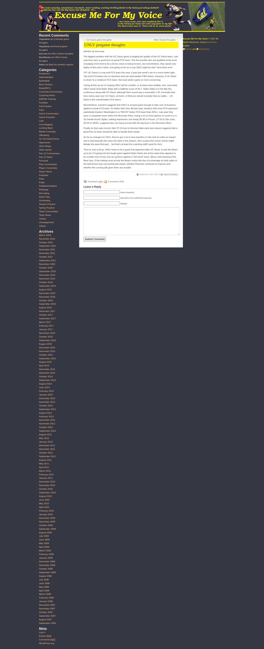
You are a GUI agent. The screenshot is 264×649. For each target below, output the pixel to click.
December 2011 (47, 445)
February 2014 (46, 391)
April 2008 (44, 590)
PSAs (42, 182)
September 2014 (47, 380)
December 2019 (47, 275)
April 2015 (44, 365)
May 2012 (44, 438)
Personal (43, 160)
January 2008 (46, 601)
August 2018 (45, 307)
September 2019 (47, 286)
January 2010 (46, 514)
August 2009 (45, 532)
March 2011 (45, 471)
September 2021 (47, 260)
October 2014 (46, 376)
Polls (41, 179)
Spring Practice (46, 207)
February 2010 (46, 510)
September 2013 (47, 409)
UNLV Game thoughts (165, 39)
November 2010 (47, 485)
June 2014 (44, 387)
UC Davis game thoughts (99, 39)
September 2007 (47, 616)
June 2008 (44, 583)
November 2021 (47, 253)
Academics (44, 73)
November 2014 (47, 373)
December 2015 (47, 347)
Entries (45, 636)
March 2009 (45, 550)
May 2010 (44, 503)
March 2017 (45, 322)
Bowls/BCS (44, 88)
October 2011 (46, 452)
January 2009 (46, 558)
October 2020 (46, 267)
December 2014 (47, 369)
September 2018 (47, 304)
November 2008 (47, 565)
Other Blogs (45, 146)
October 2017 (46, 314)
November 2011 (47, 449)
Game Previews (170, 174)
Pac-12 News (46, 157)
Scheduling (44, 200)
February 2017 (46, 325)
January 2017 (46, 329)
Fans (41, 110)
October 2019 (46, 282)
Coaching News (47, 95)
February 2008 (46, 597)
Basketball (44, 80)
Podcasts (44, 175)
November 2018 (47, 296)
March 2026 (45, 235)
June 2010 (44, 499)
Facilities (43, 102)
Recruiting (44, 193)
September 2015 (47, 358)
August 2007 (45, 619)
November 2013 (47, 402)
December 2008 (47, 561)
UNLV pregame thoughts (104, 45)
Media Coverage (47, 131)
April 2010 (44, 507)
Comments (47, 639)
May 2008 (44, 587)
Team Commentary (48, 211)
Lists (41, 120)
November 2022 (47, 238)
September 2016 (47, 340)
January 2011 (46, 478)
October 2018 (46, 300)
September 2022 (47, 246)
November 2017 (47, 311)
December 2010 (47, 481)
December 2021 (47, 249)
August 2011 (45, 460)
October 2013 (46, 405)
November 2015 (47, 351)
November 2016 (47, 333)
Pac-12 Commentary (49, 153)
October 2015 (46, 355)
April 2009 (44, 547)
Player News (45, 171)
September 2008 (47, 572)
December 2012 (47, 420)
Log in (42, 632)
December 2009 (47, 518)
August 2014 (45, 383)
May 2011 (44, 463)
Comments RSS (116, 181)
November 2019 (47, 278)
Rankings (44, 189)
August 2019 (45, 289)
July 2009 (44, 536)
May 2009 (44, 543)
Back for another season (61, 64)
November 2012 (47, 423)
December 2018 (47, 293)
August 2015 (45, 362)
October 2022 (46, 242)
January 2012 (46, 441)
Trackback (94, 181)
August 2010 (45, 496)
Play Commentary (48, 164)
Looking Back (46, 128)
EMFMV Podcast (47, 99)
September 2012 (47, 431)
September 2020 (47, 271)
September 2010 (47, 492)
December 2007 (47, 605)
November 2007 (47, 608)
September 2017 (47, 318)
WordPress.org (46, 643)
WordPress (211, 42)
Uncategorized (46, 222)
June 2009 (44, 539)
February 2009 (46, 554)
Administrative (46, 77)
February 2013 (46, 416)
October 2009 (46, 525)
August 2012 (45, 434)
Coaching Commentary (50, 91)
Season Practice (47, 204)
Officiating (44, 135)
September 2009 (47, 529)
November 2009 (47, 521)
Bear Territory (46, 84)
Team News (45, 215)
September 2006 (47, 623)
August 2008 (45, 576)
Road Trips (44, 197)
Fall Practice (45, 106)
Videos (42, 226)
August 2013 (45, 413)
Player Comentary (48, 168)
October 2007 (46, 612)
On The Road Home (49, 138)
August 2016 (45, 344)
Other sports (45, 149)
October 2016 (46, 336)
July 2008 (44, 579)
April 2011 (44, 467)
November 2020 (47, 264)
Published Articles (48, 186)
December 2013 (47, 398)
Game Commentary (49, 113)
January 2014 (46, 394)
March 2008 (45, 594)
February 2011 (46, 474)
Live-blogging (46, 124)
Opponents (44, 142)
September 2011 (47, 456)
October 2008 (46, 568)
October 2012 (46, 427)
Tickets (42, 218)
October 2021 (46, 256)
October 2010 (46, 489)
